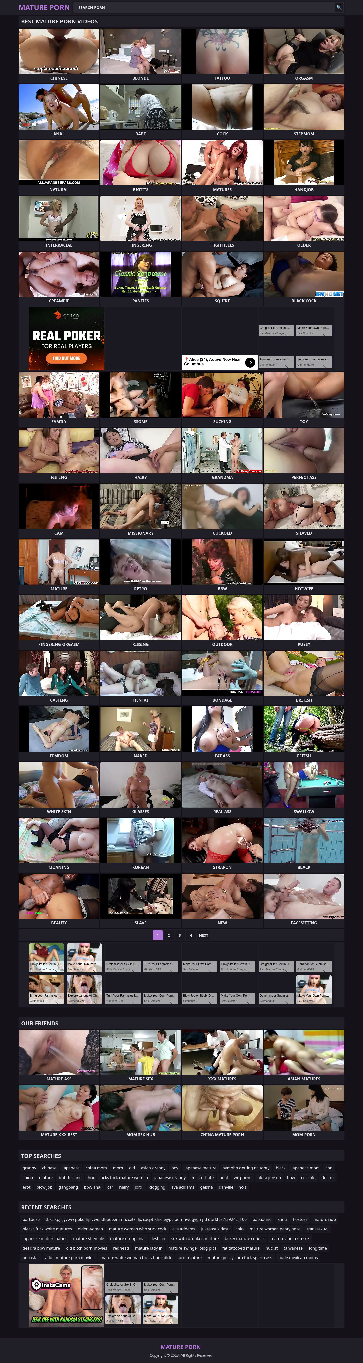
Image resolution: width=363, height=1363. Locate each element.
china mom (96, 1168)
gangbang (68, 1187)
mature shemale (88, 1238)
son (329, 1168)
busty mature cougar (244, 1238)
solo (240, 1229)
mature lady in (148, 1248)
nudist (272, 1248)
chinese (49, 1168)
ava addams (182, 1187)
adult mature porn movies (69, 1257)
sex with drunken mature (195, 1238)
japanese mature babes (45, 1238)
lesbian (158, 1238)
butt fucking (70, 1177)
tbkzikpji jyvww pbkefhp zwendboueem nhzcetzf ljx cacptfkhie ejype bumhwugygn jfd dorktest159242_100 (146, 1219)
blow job (45, 1187)
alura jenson (269, 1177)
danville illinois (233, 1187)
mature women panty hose (275, 1229)
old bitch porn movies (86, 1248)
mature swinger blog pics (192, 1248)
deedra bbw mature (41, 1248)
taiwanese (293, 1248)
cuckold (308, 1177)
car (110, 1187)
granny (29, 1168)
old (132, 1168)
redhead (121, 1248)
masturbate (203, 1177)
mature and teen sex (290, 1238)
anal (224, 1177)
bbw (291, 1177)
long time (318, 1248)
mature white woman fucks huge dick (135, 1257)
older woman (90, 1229)
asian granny (153, 1168)
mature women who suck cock (137, 1229)
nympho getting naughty (245, 1168)
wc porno (243, 1177)
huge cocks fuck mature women (118, 1177)
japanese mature (201, 1168)
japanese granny (170, 1177)
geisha (206, 1187)
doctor (328, 1177)
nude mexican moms (298, 1257)
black (281, 1168)
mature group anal (128, 1238)
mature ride (324, 1219)
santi (282, 1219)
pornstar (31, 1257)
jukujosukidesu (215, 1229)
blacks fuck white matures (47, 1229)
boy (174, 1168)
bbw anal (92, 1187)
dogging (157, 1187)
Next (203, 935)
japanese (71, 1168)
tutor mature (189, 1257)
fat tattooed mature (241, 1248)
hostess (300, 1219)
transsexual (317, 1229)
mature (46, 1177)
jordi (139, 1187)
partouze (31, 1219)
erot (27, 1187)
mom (118, 1168)
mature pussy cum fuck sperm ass (240, 1257)
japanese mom (306, 1168)
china (28, 1177)
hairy (124, 1187)
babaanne (262, 1219)
